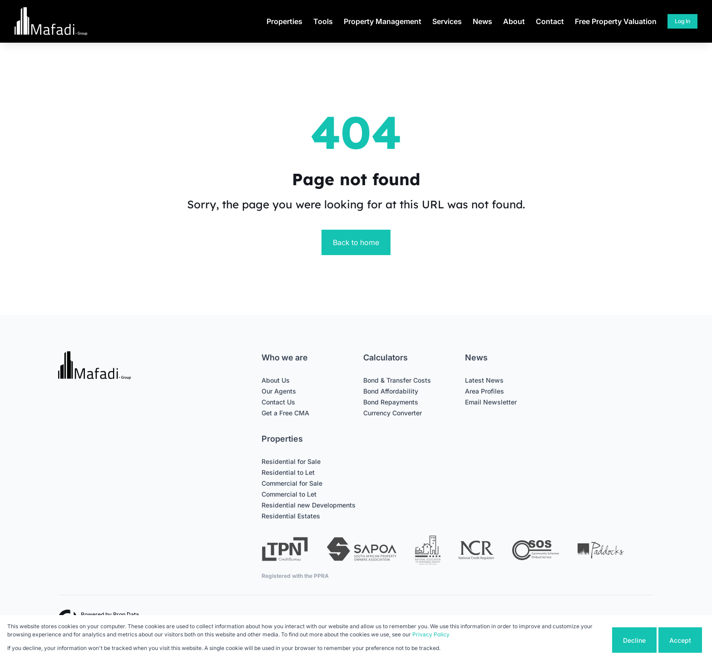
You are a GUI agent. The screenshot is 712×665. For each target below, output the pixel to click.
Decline (634, 640)
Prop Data (126, 614)
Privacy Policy (431, 634)
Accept (680, 640)
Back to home (356, 242)
